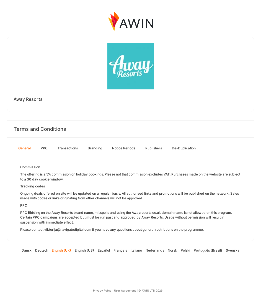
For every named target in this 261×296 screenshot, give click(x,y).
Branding (95, 148)
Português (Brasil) (208, 250)
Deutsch (41, 250)
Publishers (153, 148)
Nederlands (155, 250)
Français (120, 250)
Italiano (136, 250)
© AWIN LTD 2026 (150, 290)
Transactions (68, 148)
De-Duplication (184, 148)
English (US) (84, 250)
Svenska (232, 250)
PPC (44, 148)
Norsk (172, 250)
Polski (185, 250)
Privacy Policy (102, 290)
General (24, 148)
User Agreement (125, 290)
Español (104, 250)
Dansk (27, 250)
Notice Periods (123, 148)
